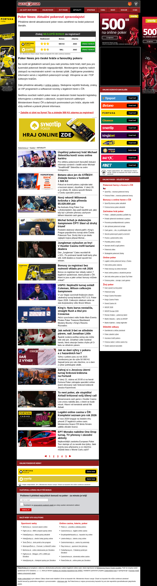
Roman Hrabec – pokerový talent (116, 345)
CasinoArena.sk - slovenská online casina (75, 530)
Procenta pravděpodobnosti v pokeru (117, 252)
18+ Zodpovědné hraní (99, 568)
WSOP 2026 (109, 337)
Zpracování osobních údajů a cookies (76, 568)
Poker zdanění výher (112, 364)
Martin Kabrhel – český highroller (116, 353)
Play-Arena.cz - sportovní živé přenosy (74, 519)
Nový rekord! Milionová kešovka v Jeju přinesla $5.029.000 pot (72, 200)
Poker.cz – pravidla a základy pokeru (73, 500)
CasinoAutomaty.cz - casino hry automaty (75, 516)
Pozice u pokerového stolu (114, 268)
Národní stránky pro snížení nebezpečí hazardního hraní (109, 562)
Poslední (70, 456)
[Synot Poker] (119, 75)
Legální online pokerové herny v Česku (118, 291)
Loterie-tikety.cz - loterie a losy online (73, 512)
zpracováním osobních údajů (43, 478)
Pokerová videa (110, 280)
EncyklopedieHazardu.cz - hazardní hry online (76, 508)
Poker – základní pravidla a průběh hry (118, 245)
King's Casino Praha (111, 330)
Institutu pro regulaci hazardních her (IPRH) (68, 544)
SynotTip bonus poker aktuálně (115, 233)
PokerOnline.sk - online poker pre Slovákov (76, 534)
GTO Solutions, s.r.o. (118, 568)
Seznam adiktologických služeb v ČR (66, 562)
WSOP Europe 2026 (112, 341)
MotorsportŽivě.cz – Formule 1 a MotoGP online (39, 519)
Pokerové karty (110, 322)
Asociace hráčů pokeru (112, 368)
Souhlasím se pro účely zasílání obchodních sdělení (52, 478)
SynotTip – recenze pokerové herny (117, 222)
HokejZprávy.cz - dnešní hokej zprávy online (38, 512)
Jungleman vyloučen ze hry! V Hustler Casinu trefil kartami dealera (76, 245)
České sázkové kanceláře (113, 376)
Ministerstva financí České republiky (109, 541)
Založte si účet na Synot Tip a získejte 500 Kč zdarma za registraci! (57, 112)
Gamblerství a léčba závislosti (115, 360)
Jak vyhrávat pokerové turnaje (115, 256)
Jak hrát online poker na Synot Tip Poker (118, 307)
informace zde (62, 555)
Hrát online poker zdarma (113, 295)
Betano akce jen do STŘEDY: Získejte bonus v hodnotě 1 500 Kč (75, 177)
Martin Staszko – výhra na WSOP (116, 349)
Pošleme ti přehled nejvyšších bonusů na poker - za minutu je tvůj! (53, 469)
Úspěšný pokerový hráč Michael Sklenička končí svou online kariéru (77, 155)
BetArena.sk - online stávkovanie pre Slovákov (38, 523)
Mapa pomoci (84, 562)
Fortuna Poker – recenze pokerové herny (119, 226)
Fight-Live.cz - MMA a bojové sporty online (37, 504)
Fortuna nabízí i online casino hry (116, 372)
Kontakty (26, 568)
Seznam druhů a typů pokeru (114, 276)
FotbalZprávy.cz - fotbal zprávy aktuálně (36, 508)
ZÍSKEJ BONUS (88, 44)
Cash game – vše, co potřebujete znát (118, 260)
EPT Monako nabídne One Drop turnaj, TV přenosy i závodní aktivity (77, 434)
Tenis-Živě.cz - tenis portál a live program (37, 516)
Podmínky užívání (54, 568)
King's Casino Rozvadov (113, 326)
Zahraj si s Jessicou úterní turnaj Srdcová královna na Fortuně (74, 372)
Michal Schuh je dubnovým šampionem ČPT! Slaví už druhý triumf (77, 223)
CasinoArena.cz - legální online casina (74, 504)
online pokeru (52, 85)
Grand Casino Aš (110, 333)
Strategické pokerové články (114, 283)
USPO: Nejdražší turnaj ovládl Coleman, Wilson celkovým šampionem (76, 288)
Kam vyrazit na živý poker (113, 318)
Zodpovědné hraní (110, 544)
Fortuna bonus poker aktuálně (115, 237)
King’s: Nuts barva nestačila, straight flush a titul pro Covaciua (75, 310)
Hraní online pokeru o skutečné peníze (118, 303)
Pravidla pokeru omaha (112, 272)
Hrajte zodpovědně (24, 552)
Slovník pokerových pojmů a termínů (117, 264)
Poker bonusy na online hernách (116, 299)
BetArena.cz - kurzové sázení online (35, 500)
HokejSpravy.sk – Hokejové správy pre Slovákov (39, 534)
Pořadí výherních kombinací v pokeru (117, 249)
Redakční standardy (39, 568)
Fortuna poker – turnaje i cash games (117, 310)
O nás (19, 568)
